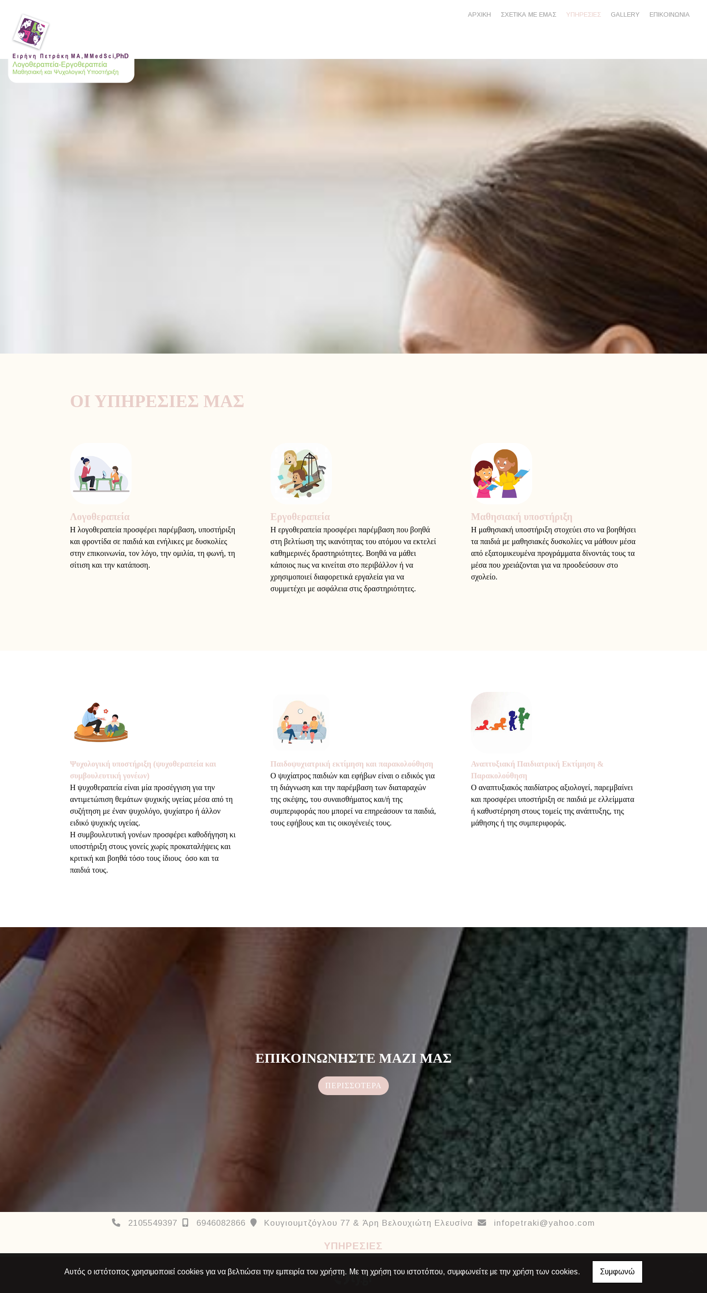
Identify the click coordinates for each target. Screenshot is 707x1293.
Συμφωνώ (617, 1271)
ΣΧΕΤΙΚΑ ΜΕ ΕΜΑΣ (528, 14)
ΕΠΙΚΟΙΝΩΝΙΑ (670, 14)
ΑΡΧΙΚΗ (479, 14)
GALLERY (625, 14)
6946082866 (220, 1223)
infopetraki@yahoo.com (544, 1223)
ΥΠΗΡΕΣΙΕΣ (583, 14)
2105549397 (152, 1223)
